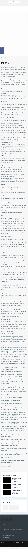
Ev (1, 57)
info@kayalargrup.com (8, 535)
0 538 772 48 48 (6, 533)
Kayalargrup (6, 537)
